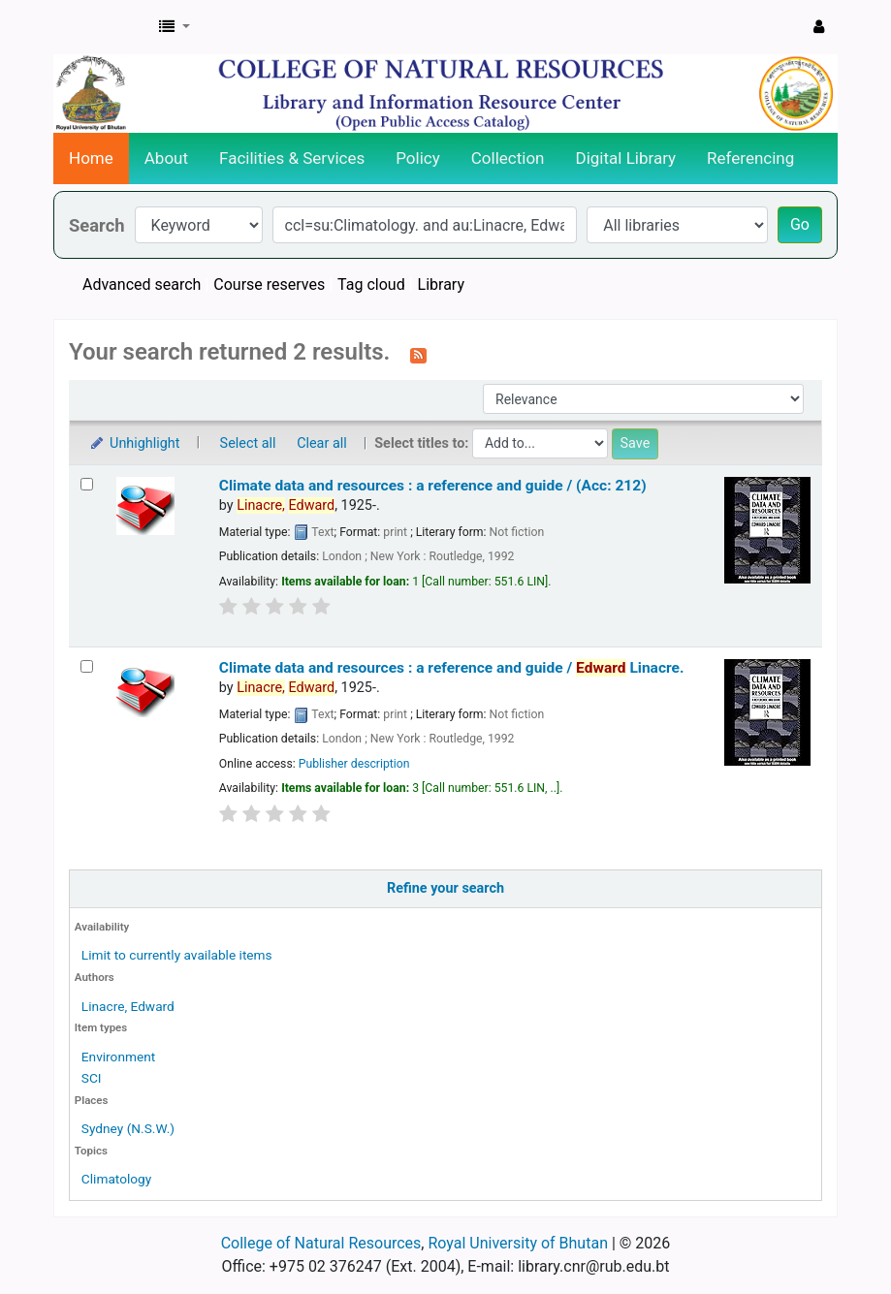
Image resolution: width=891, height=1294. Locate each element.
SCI (91, 1078)
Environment (118, 1056)
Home (91, 158)
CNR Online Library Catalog (102, 27)
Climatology (116, 1178)
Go (800, 224)
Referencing (750, 158)
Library (441, 284)
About (166, 158)
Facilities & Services (292, 158)
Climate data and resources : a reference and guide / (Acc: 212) (433, 485)
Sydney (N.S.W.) (128, 1128)
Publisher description (354, 764)
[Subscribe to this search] (418, 353)
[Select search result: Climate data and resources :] (86, 484)
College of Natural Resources (321, 1243)
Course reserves (269, 284)
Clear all (322, 443)
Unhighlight (134, 443)
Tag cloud (371, 284)
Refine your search (445, 888)
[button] (174, 27)
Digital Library (626, 158)
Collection (508, 158)
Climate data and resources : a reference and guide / (451, 668)
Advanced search (141, 284)
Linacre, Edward (128, 1006)
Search (97, 225)
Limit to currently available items (176, 955)
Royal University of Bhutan (518, 1243)
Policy (418, 158)
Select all (248, 443)
